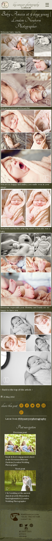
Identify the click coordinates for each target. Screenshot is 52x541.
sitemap (23, 536)
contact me (26, 519)
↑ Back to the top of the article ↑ (17, 389)
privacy (22, 534)
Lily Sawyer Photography (26, 4)
